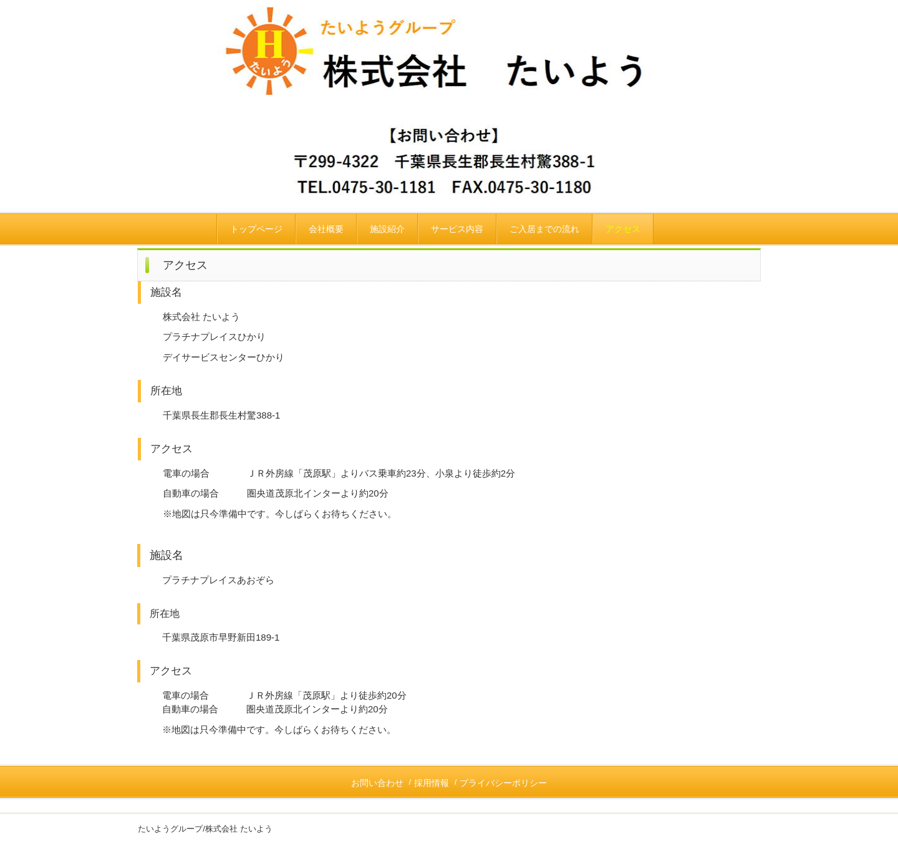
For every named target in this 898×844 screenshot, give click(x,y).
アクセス (623, 229)
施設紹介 (387, 229)
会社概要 (326, 229)
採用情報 (431, 783)
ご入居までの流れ (544, 229)
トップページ (256, 229)
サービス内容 (457, 229)
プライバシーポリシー (503, 783)
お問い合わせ (377, 783)
